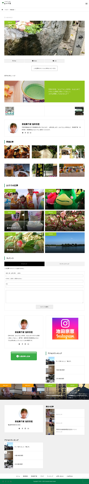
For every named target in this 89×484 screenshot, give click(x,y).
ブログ (42, 476)
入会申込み (70, 476)
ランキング (50, 476)
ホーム (18, 476)
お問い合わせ (60, 476)
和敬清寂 (10, 22)
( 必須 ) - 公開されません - (14, 278)
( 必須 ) (13, 273)
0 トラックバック (64, 264)
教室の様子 (5, 385)
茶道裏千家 (34, 476)
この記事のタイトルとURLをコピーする (44, 68)
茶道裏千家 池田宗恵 (24, 332)
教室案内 (25, 476)
